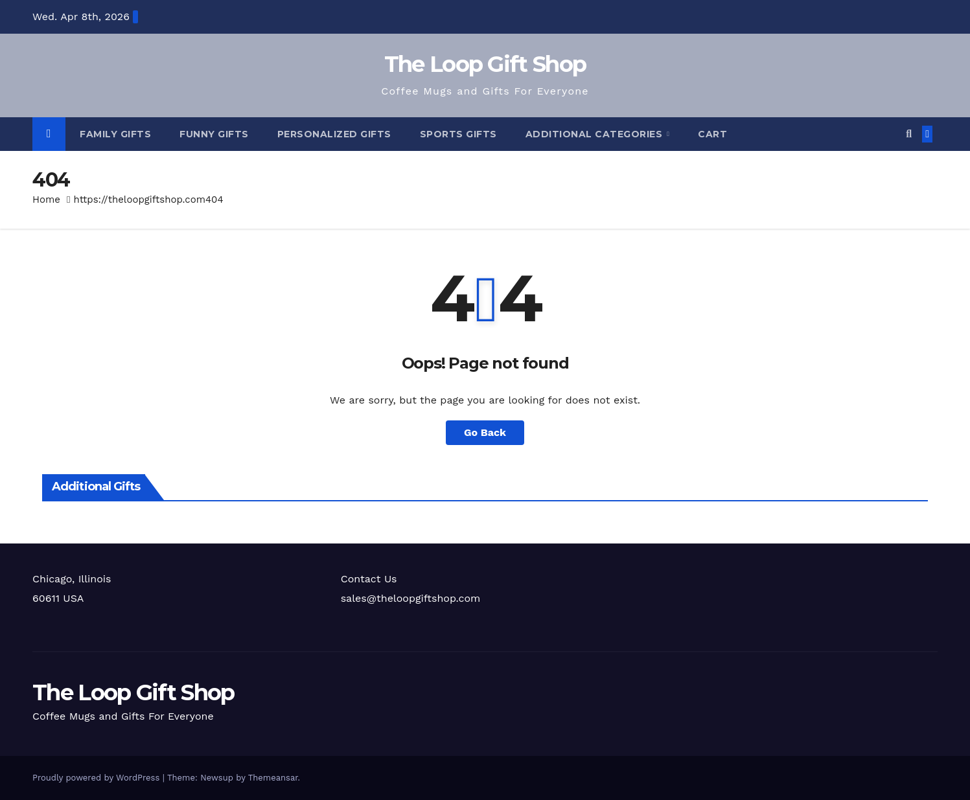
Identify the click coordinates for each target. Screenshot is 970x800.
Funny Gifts (214, 134)
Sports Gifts (458, 134)
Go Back (485, 432)
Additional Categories (595, 134)
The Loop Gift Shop (485, 64)
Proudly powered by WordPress (97, 778)
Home (46, 199)
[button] (909, 134)
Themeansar (273, 778)
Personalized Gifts (334, 134)
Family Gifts (115, 134)
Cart (712, 134)
